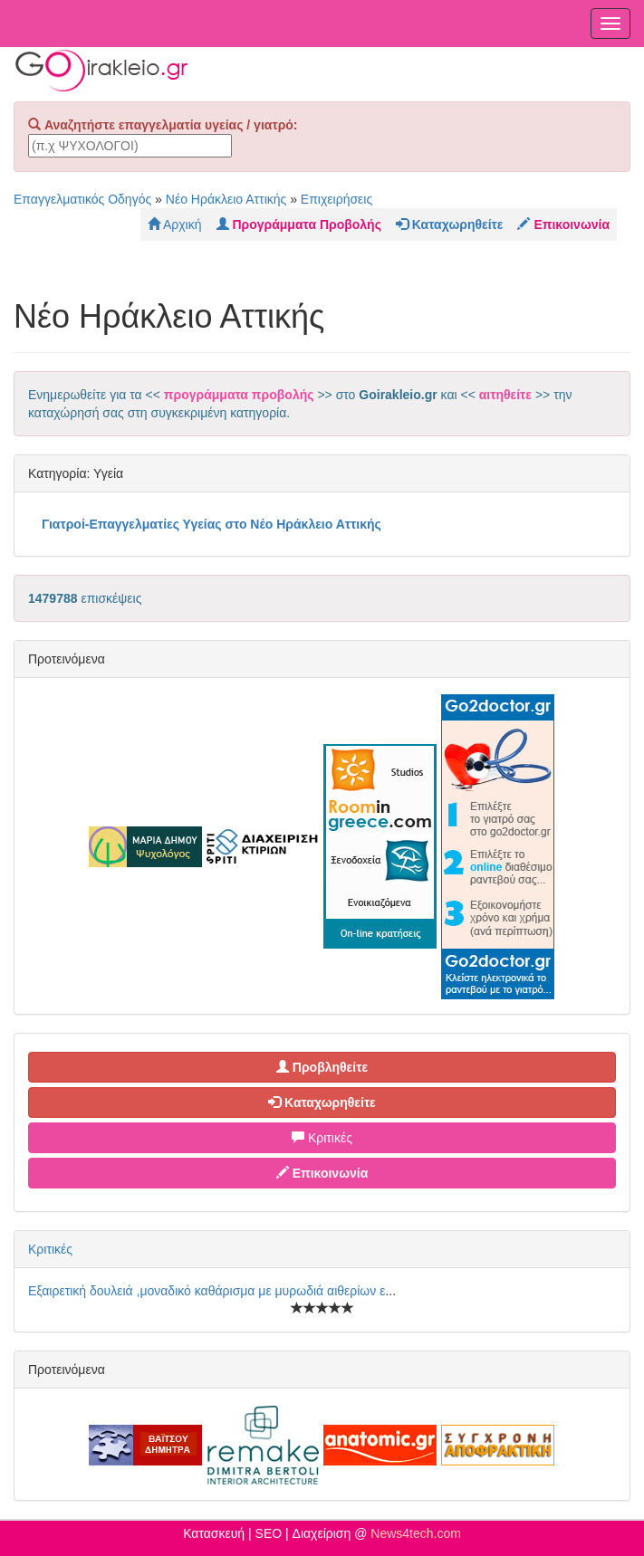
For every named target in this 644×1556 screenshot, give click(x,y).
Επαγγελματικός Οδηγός (82, 199)
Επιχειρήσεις (336, 199)
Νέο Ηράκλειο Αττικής (226, 199)
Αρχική (175, 224)
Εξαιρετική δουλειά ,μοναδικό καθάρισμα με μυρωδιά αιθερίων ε (206, 1291)
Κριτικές (322, 1138)
